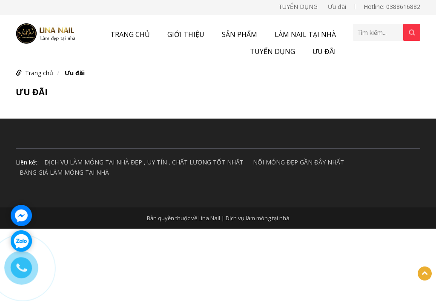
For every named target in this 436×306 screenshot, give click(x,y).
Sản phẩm (239, 34)
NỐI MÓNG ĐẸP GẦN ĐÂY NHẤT (298, 162)
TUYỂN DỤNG (298, 6)
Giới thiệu (185, 34)
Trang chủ (130, 34)
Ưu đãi (337, 6)
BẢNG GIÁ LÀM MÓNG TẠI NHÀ (64, 172)
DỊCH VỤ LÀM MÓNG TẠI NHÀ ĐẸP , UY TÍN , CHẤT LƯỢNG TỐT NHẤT (144, 162)
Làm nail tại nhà (305, 34)
